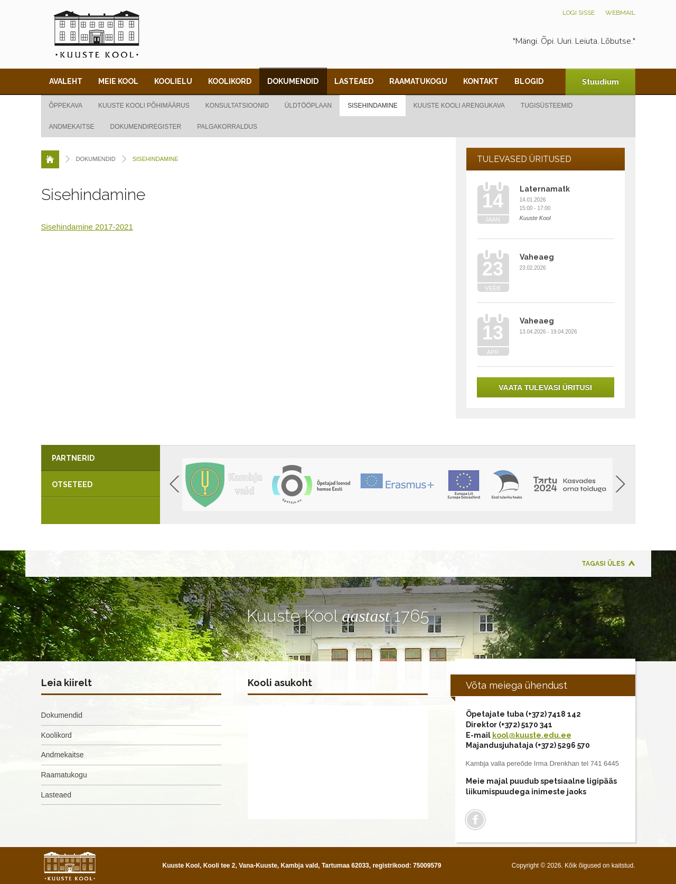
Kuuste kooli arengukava (459, 105)
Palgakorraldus (227, 126)
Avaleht (65, 81)
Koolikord (229, 81)
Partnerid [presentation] (73, 458)
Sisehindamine (373, 105)
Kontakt (481, 81)
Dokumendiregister (146, 126)
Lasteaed (353, 81)
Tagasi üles (603, 563)
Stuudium (600, 82)
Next (620, 484)
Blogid (528, 81)
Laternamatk (545, 189)
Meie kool (118, 81)
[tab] (100, 458)
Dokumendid (292, 81)
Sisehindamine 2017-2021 (87, 226)
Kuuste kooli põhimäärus (144, 105)
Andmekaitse (72, 126)
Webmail (620, 12)
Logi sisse (578, 12)
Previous (175, 484)
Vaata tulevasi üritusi (545, 387)
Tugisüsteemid (547, 105)
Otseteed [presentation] (72, 484)
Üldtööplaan (308, 105)
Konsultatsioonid (237, 105)
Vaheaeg (537, 257)
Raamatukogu (418, 81)
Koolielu (173, 81)
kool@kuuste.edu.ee (531, 735)
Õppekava (66, 105)
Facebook (475, 819)
